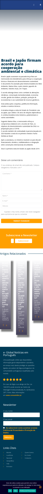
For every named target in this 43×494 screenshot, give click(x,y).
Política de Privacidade (27, 491)
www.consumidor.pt (14, 395)
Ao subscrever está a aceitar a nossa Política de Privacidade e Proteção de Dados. (20, 430)
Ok (10, 491)
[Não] (40, 487)
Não (15, 491)
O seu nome (8, 411)
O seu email (7, 419)
